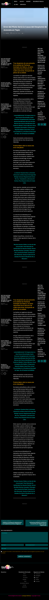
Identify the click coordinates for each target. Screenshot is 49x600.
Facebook (38, 576)
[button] (46, 7)
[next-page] (5, 139)
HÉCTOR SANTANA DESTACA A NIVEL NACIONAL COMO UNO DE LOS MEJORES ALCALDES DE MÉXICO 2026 (6, 64)
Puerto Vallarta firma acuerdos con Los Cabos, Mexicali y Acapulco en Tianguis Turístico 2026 (6, 109)
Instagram (38, 578)
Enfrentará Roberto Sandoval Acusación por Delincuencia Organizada (38, 526)
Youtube (37, 583)
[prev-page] (2, 139)
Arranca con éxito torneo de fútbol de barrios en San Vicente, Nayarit (6, 86)
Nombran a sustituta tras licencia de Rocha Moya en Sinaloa (5, 132)
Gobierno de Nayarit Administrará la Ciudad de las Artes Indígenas (12, 525)
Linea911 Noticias (26, 598)
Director (3, 69)
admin (7, 35)
